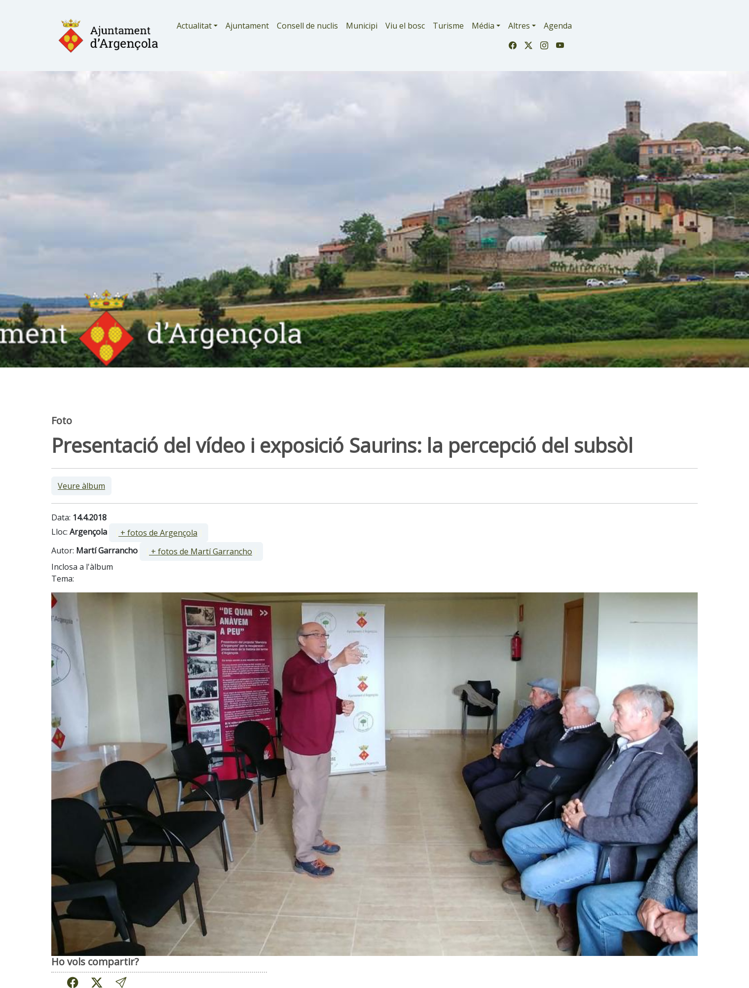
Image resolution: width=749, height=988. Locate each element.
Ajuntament (247, 25)
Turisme (448, 25)
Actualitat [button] (194, 25)
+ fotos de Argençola (157, 532)
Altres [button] (519, 25)
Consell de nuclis (307, 25)
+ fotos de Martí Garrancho (200, 551)
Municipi (361, 25)
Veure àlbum (81, 485)
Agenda (558, 25)
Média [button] (483, 25)
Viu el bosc (405, 25)
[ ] (158, 532)
